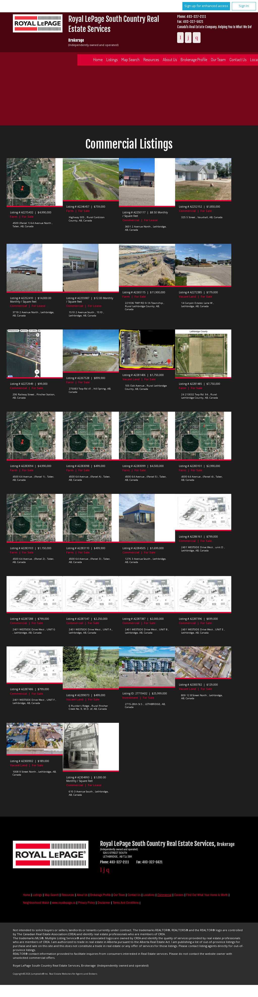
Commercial (164, 895)
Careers (178, 895)
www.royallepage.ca (63, 902)
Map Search (130, 59)
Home (98, 59)
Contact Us (134, 895)
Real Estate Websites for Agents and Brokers (73, 973)
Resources (151, 59)
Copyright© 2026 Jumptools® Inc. (30, 973)
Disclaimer (104, 902)
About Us (170, 59)
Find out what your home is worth (207, 895)
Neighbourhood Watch (36, 902)
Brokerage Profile (194, 59)
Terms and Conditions (126, 902)
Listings (112, 59)
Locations (149, 895)
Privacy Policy (86, 902)
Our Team (218, 59)
